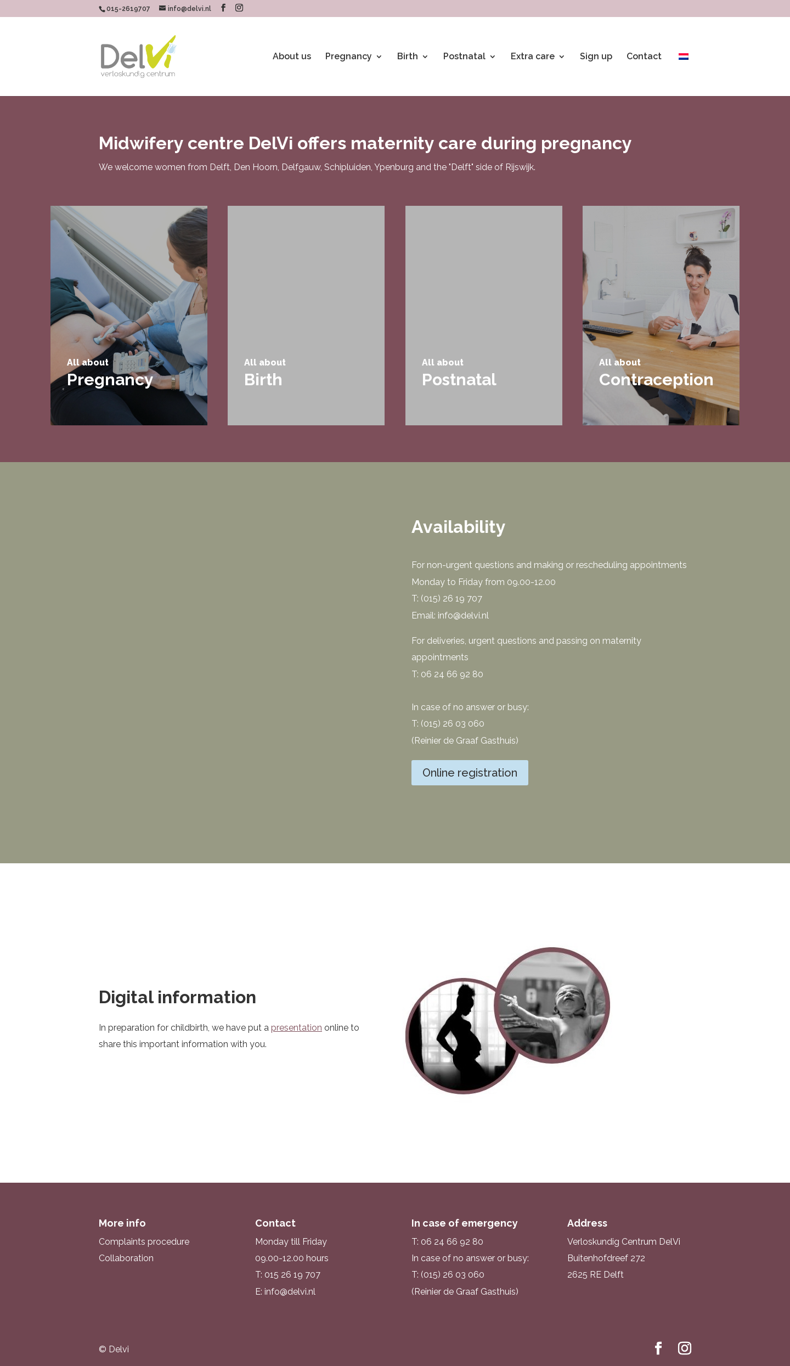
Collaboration (126, 1258)
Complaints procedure (144, 1241)
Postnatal (464, 57)
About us (292, 57)
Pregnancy (348, 57)
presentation (296, 1027)
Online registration (469, 772)
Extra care (533, 57)
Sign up (596, 57)
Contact (644, 57)
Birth (407, 57)
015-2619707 (128, 9)
